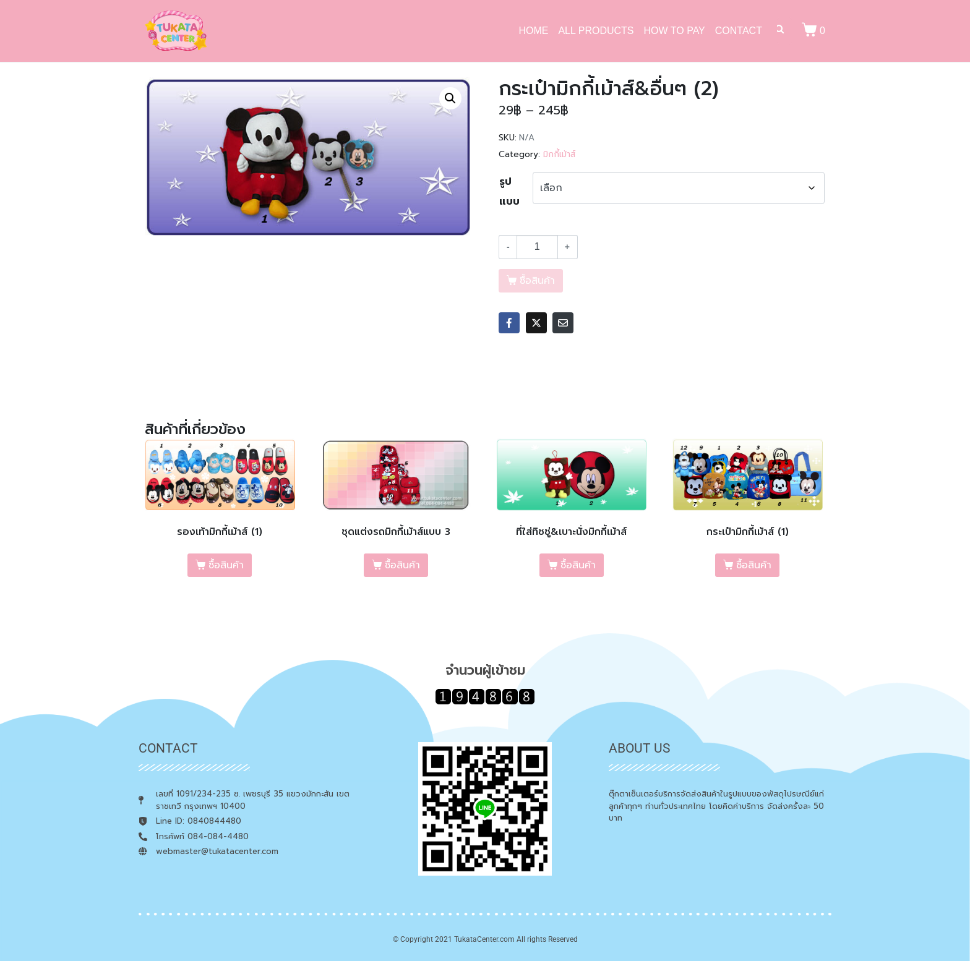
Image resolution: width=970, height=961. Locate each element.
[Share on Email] (562, 322)
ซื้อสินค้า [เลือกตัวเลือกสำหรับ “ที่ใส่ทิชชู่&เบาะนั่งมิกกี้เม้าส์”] (578, 565)
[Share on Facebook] (509, 322)
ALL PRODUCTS (595, 30)
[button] (450, 98)
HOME (533, 30)
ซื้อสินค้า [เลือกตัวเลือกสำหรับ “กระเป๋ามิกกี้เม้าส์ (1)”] (753, 565)
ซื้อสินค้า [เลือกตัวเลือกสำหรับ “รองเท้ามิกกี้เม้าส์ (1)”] (226, 565)
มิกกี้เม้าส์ (559, 154)
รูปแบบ (509, 191)
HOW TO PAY (674, 30)
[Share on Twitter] (536, 322)
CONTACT (738, 30)
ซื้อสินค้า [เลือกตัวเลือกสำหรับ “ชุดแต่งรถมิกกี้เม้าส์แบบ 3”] (402, 565)
